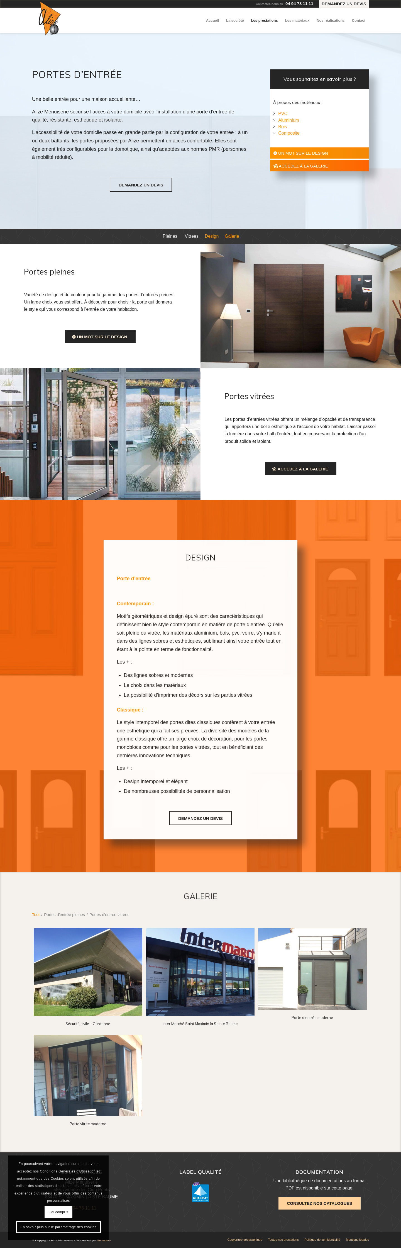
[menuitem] (342, 4)
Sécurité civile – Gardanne (87, 1023)
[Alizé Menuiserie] (49, 18)
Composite (288, 133)
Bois (282, 126)
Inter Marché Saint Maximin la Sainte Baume (200, 1023)
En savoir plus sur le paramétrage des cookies (58, 1227)
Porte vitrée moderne (88, 1123)
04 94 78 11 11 (299, 3)
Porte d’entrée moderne (312, 1017)
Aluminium (288, 120)
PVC (282, 113)
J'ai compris (58, 1212)
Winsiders (104, 1240)
